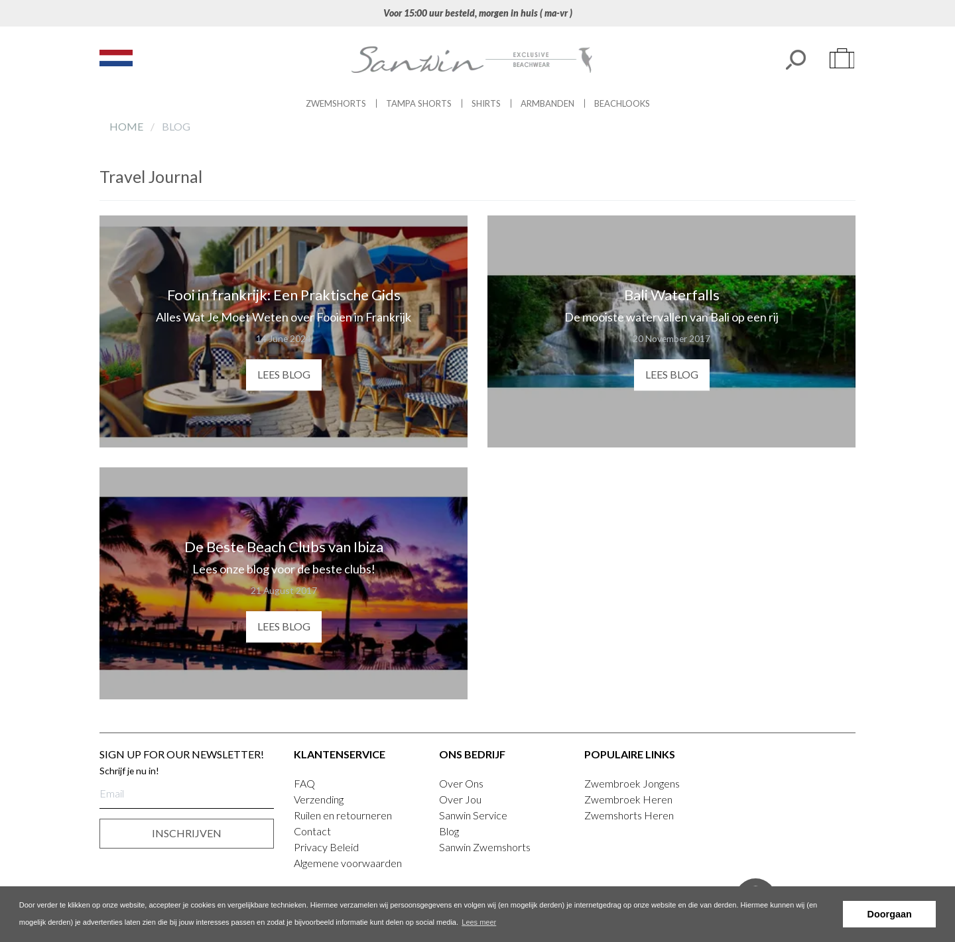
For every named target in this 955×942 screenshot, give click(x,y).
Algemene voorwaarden (348, 862)
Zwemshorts (336, 103)
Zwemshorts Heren (629, 815)
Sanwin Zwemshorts (485, 847)
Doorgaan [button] (889, 914)
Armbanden (547, 103)
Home (127, 126)
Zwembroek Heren (628, 799)
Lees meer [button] (479, 922)
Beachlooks (622, 103)
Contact (312, 831)
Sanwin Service (473, 815)
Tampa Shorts (419, 103)
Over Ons (461, 783)
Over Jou (460, 799)
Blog (449, 831)
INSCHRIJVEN (187, 833)
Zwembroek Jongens (632, 783)
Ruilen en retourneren (343, 815)
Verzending (319, 799)
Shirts (486, 103)
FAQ (304, 783)
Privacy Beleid (326, 847)
